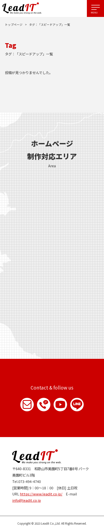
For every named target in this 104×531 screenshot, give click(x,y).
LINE (77, 404)
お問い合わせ (27, 404)
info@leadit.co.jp (26, 500)
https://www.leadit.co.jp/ (41, 493)
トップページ (14, 24)
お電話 (43, 404)
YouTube (60, 404)
